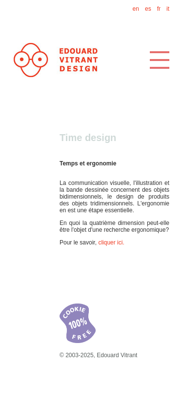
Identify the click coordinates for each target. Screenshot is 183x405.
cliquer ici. (111, 242)
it (167, 8)
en (136, 8)
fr (159, 8)
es (148, 8)
